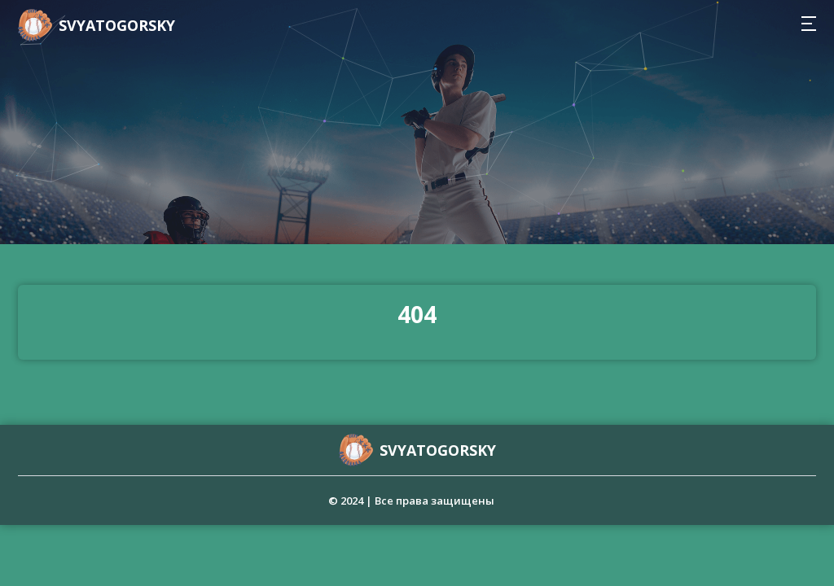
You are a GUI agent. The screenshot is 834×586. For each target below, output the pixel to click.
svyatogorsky (117, 25)
